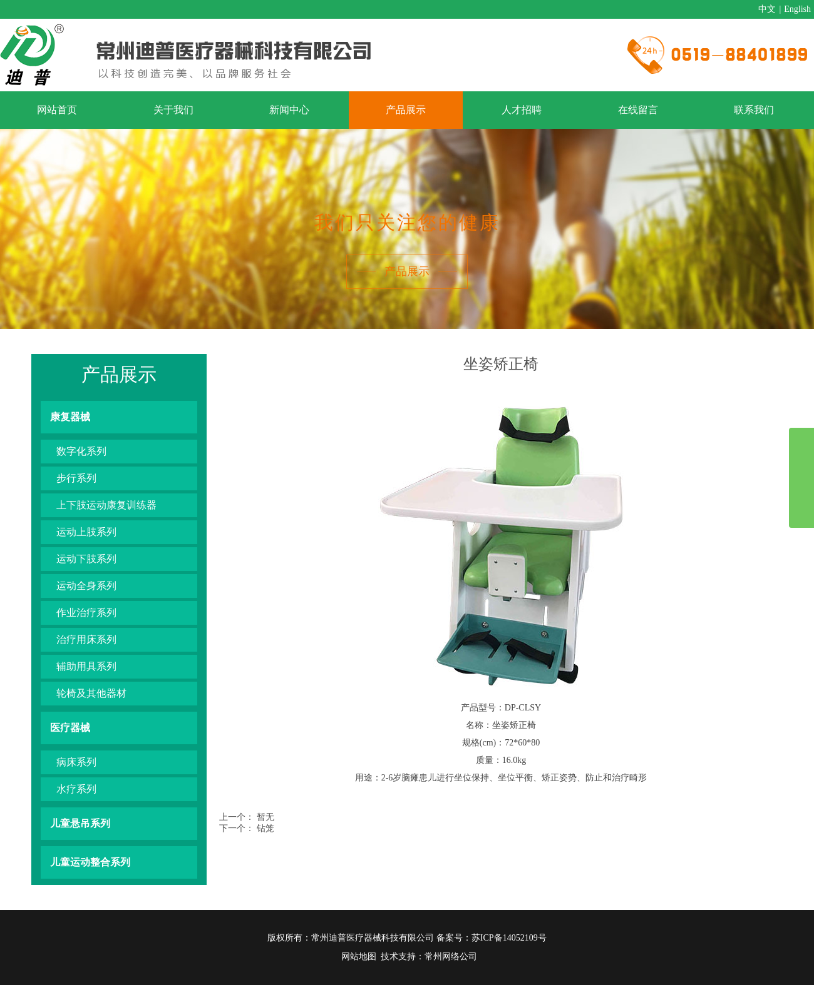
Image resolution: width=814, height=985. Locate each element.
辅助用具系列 (86, 666)
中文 (767, 9)
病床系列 (76, 762)
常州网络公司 (451, 956)
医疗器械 (70, 728)
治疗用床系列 (86, 639)
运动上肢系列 (86, 532)
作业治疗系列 (86, 612)
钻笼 (265, 828)
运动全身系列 (86, 585)
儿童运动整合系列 (90, 862)
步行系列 (76, 478)
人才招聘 (522, 109)
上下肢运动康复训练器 (106, 505)
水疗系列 (76, 789)
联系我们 (754, 109)
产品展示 (406, 109)
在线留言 (638, 109)
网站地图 (358, 956)
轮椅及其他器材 (91, 693)
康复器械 (70, 417)
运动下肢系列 (86, 558)
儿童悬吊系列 (80, 823)
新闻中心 (289, 109)
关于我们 (173, 109)
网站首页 (57, 109)
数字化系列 (81, 451)
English (797, 9)
